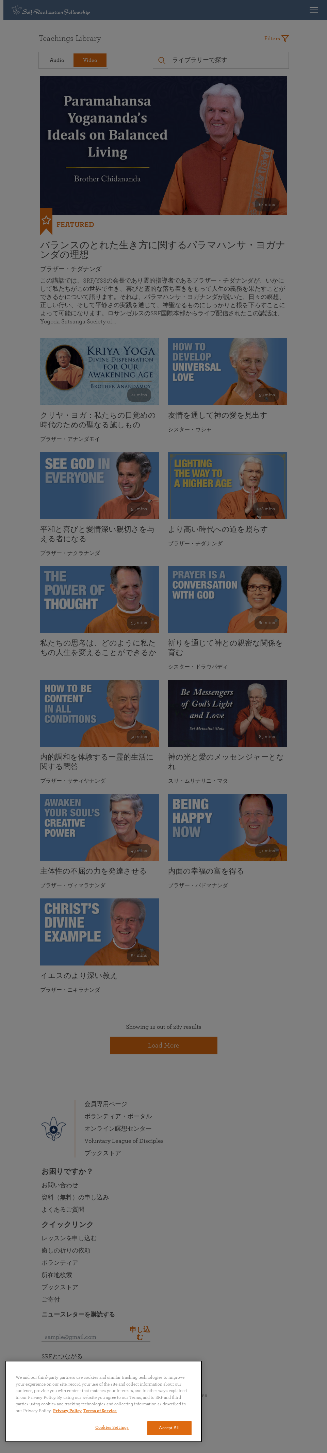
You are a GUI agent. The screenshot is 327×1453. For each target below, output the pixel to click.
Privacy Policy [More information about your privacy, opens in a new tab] (67, 1411)
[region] (103, 1401)
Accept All (169, 1428)
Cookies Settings (112, 1427)
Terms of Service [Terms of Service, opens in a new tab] (100, 1411)
